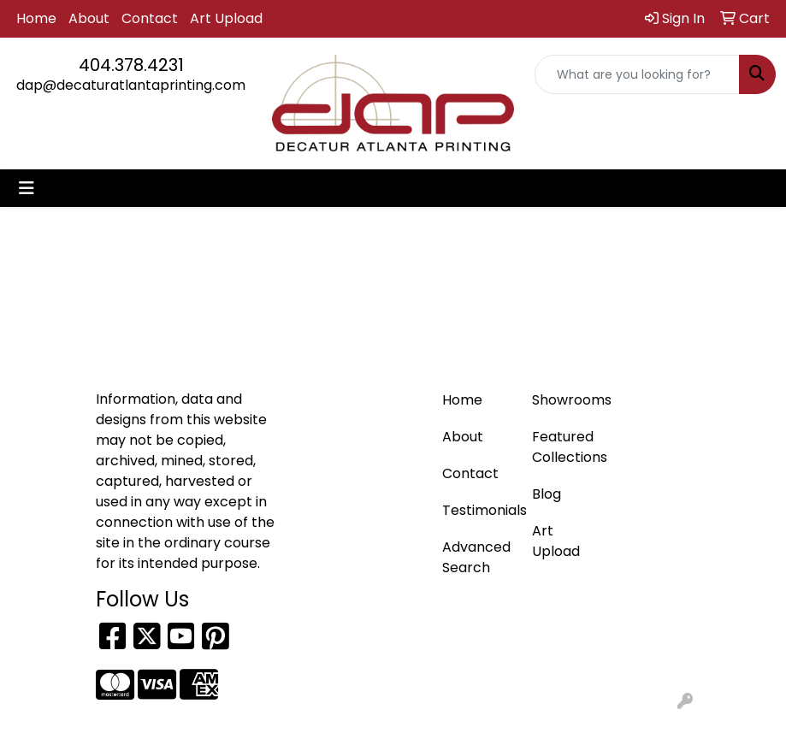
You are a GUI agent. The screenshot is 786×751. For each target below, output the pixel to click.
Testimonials (476, 510)
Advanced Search (476, 557)
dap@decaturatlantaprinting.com (130, 85)
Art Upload (226, 18)
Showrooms (566, 400)
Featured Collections (566, 447)
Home (36, 18)
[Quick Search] (637, 74)
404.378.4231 (131, 65)
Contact (149, 18)
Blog (546, 494)
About (88, 18)
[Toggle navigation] (26, 188)
